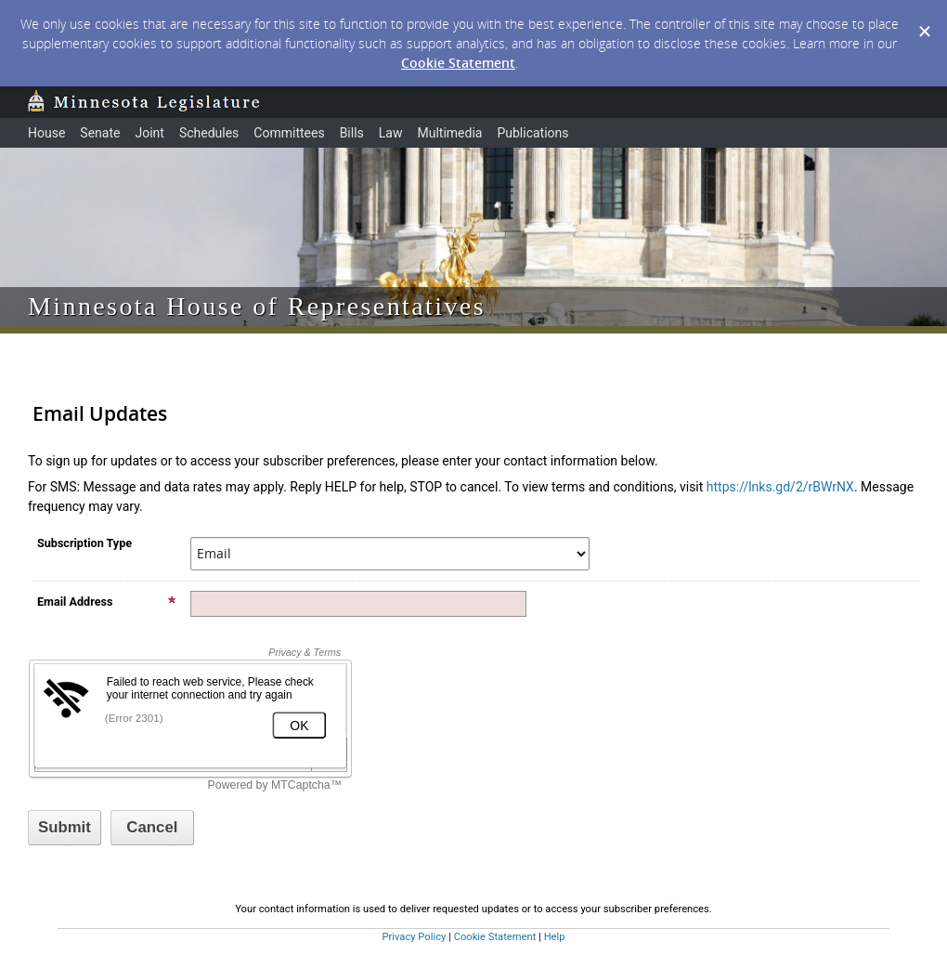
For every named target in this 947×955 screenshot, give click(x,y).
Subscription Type (84, 543)
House (46, 132)
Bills (352, 132)
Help (554, 937)
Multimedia (449, 132)
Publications (532, 132)
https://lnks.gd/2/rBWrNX (780, 486)
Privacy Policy (414, 937)
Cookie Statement (458, 63)
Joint (149, 132)
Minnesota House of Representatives (257, 306)
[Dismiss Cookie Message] (924, 17)
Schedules (209, 132)
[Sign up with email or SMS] (64, 827)
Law (391, 132)
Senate (100, 132)
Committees (288, 132)
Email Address (106, 601)
